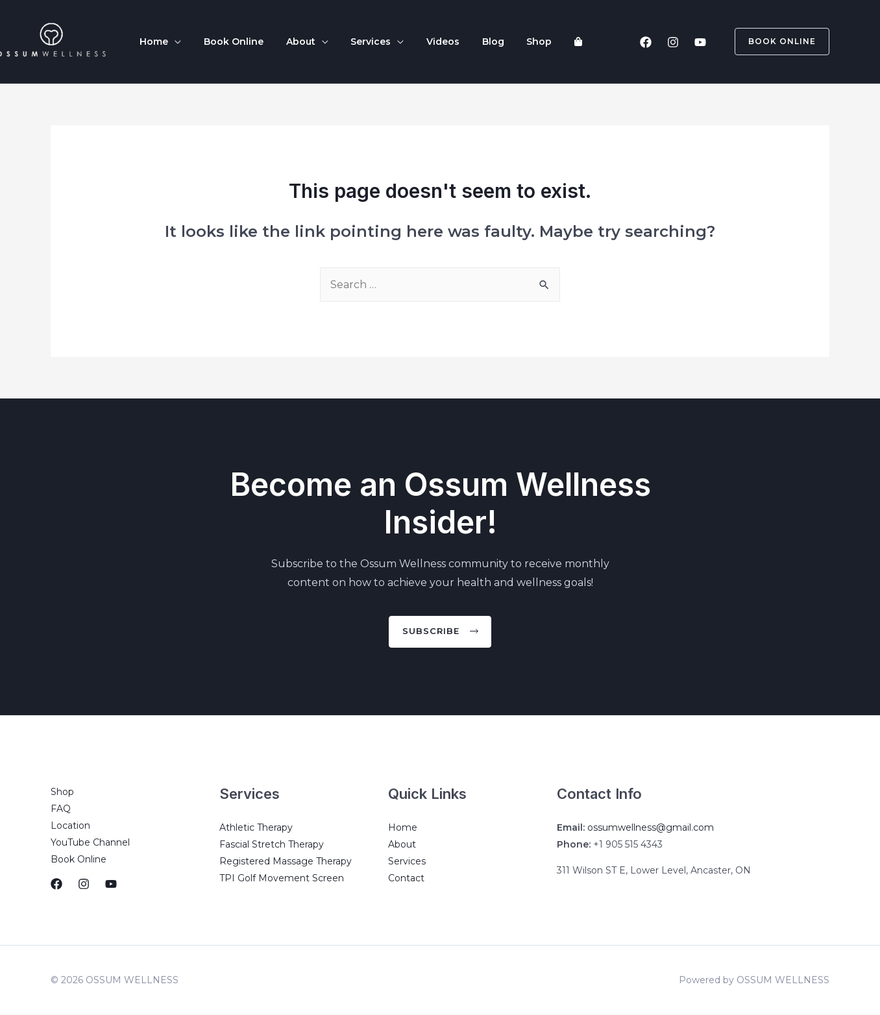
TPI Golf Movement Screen (281, 878)
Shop (494, 41)
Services (346, 41)
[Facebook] (646, 42)
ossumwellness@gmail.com (650, 827)
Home (150, 41)
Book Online (223, 41)
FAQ (61, 808)
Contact (406, 878)
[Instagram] (673, 42)
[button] (440, 632)
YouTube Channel (90, 842)
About (283, 41)
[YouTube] (700, 42)
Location (70, 825)
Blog (455, 41)
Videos (411, 41)
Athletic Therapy (256, 827)
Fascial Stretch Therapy (271, 844)
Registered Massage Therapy (285, 861)
